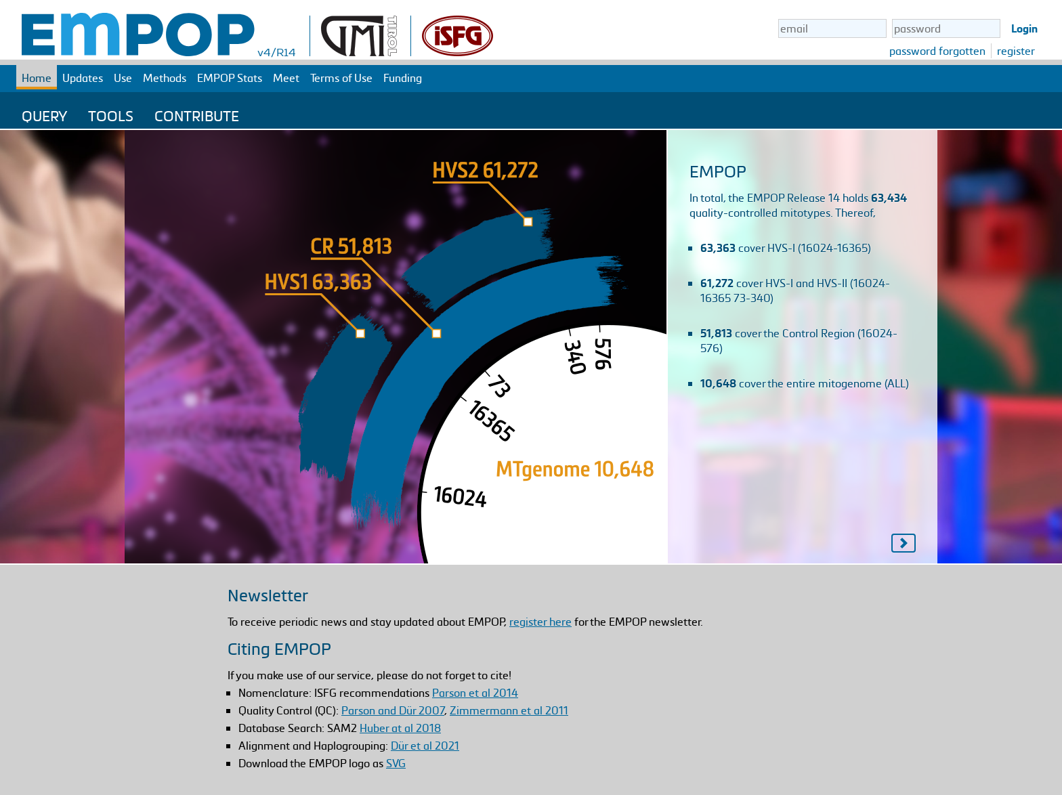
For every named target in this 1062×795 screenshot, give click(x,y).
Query (44, 115)
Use (123, 77)
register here (540, 621)
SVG (396, 763)
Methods (164, 77)
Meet (286, 77)
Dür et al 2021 (425, 745)
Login (1024, 28)
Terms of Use (341, 77)
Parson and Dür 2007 (392, 710)
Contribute (196, 115)
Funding (402, 77)
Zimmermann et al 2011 (509, 710)
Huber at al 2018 (400, 728)
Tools (110, 115)
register (1016, 50)
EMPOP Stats (229, 77)
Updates (82, 77)
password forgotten (937, 50)
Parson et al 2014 (475, 692)
